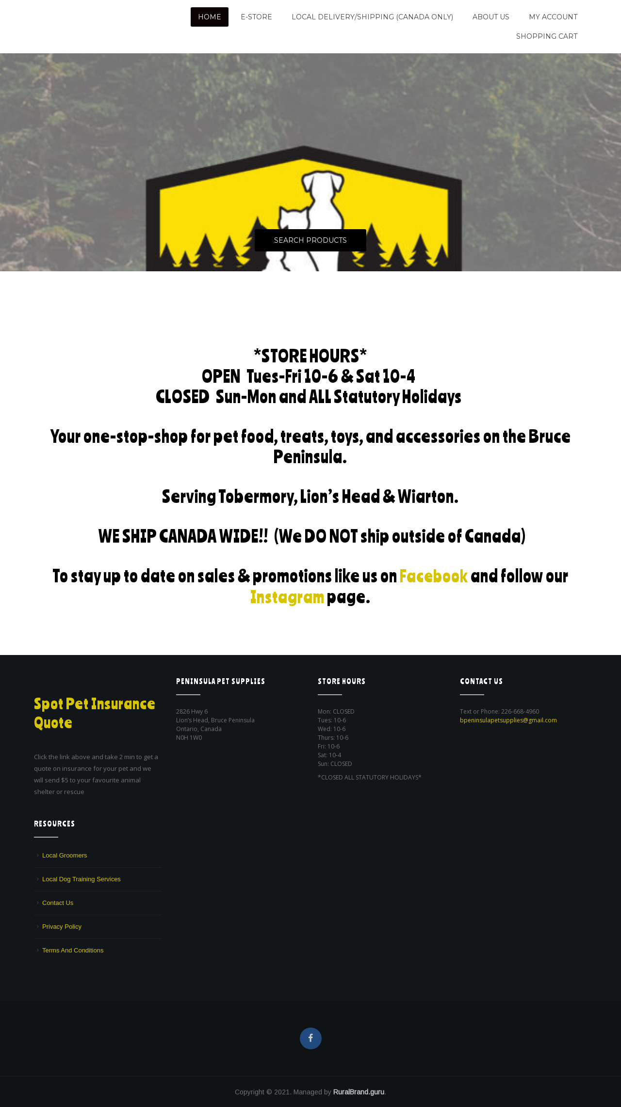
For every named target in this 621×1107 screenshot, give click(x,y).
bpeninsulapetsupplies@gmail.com (508, 720)
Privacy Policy (62, 926)
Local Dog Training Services (81, 878)
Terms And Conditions (72, 949)
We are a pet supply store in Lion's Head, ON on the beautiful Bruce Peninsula (95, 30)
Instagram (288, 595)
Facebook (434, 575)
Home (209, 17)
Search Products (310, 240)
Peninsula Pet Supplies (80, 13)
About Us (491, 17)
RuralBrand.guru (358, 1091)
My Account (553, 17)
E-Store (256, 17)
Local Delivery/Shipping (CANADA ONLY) (372, 17)
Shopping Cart (546, 36)
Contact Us (57, 902)
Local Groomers (64, 854)
